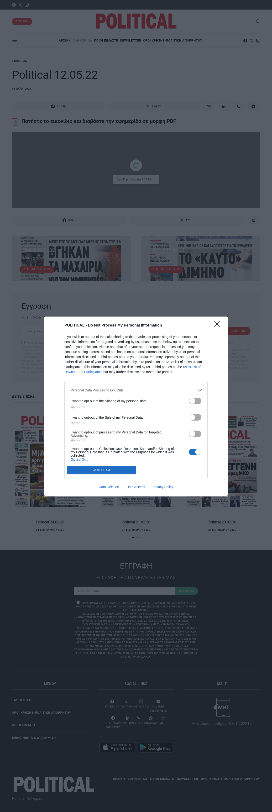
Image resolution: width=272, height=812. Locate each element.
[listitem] (136, 390)
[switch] (195, 400)
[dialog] (136, 406)
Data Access (135, 487)
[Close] (218, 325)
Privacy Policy (162, 487)
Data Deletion (109, 487)
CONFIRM (101, 469)
